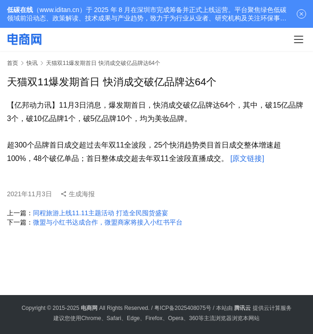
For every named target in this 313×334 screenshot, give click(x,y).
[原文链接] (247, 158)
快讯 (32, 63)
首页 (12, 63)
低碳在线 (20, 9)
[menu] (298, 39)
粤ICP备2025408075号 (182, 308)
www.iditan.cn (59, 9)
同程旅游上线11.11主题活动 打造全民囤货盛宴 (100, 213)
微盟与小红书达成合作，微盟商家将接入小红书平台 (108, 222)
